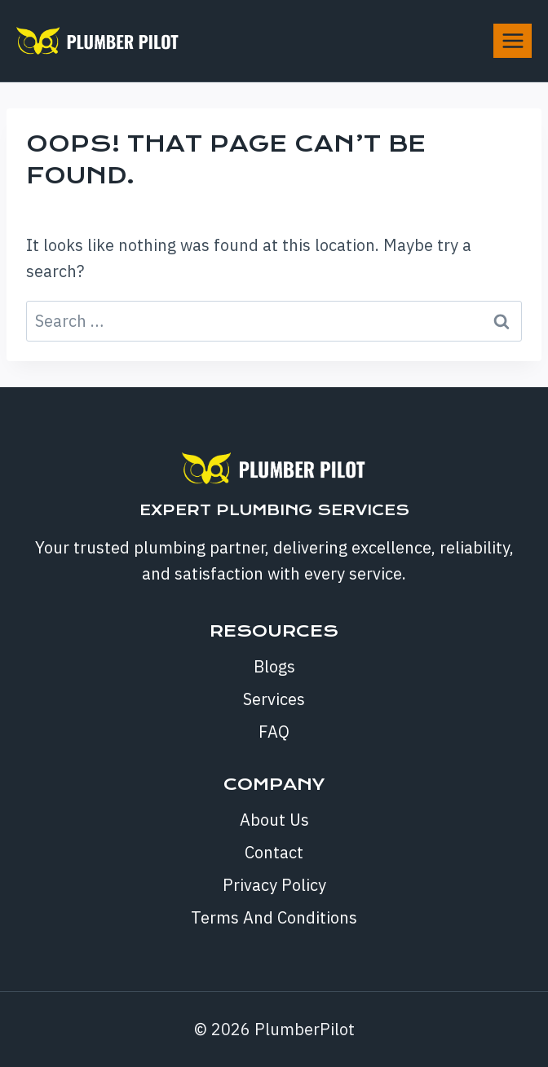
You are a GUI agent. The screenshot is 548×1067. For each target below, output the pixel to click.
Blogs (274, 666)
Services (274, 699)
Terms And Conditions (274, 917)
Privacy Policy (274, 885)
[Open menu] (512, 40)
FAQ (274, 732)
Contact (274, 852)
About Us (274, 820)
